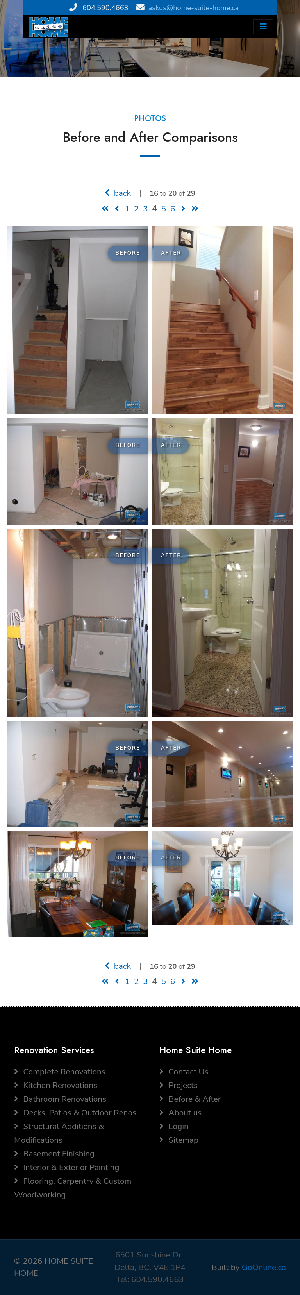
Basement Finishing (54, 1153)
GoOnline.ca (264, 1267)
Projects (178, 1085)
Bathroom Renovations (60, 1098)
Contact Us (184, 1071)
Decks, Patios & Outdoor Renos (75, 1112)
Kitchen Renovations (55, 1085)
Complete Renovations (59, 1071)
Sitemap (178, 1139)
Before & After (190, 1098)
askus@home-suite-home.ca (193, 8)
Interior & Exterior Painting (66, 1167)
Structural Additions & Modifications (59, 1133)
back (118, 193)
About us (180, 1112)
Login (174, 1126)
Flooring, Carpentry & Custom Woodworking (72, 1187)
